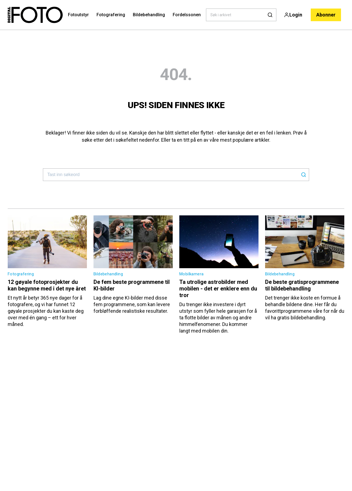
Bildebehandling (149, 14)
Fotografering (111, 14)
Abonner (326, 15)
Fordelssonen (187, 14)
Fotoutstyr (78, 14)
